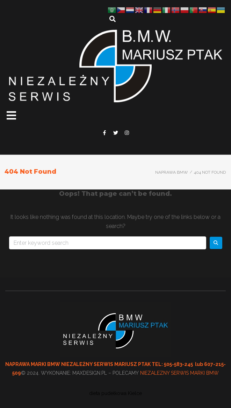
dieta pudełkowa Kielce (115, 393)
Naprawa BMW (171, 172)
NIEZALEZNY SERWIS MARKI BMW (179, 373)
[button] (11, 115)
